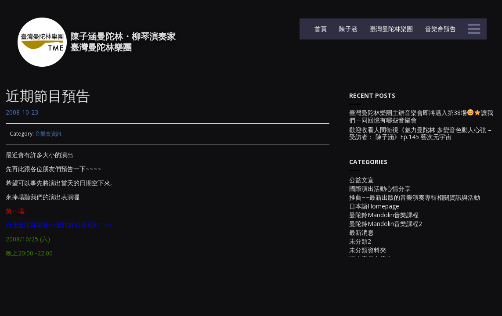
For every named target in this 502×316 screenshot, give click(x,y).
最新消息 (361, 232)
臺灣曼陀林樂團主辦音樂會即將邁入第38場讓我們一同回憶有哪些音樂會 (421, 116)
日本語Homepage (374, 206)
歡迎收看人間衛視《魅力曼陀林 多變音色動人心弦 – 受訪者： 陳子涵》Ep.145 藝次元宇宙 (420, 133)
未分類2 (360, 241)
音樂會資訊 (48, 133)
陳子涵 (347, 29)
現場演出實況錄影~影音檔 (385, 267)
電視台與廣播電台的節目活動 (389, 294)
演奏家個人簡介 (370, 259)
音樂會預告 (439, 29)
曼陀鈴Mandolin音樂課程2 (385, 223)
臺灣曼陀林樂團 (390, 29)
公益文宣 (361, 180)
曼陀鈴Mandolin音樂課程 (384, 215)
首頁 (320, 29)
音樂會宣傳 (364, 311)
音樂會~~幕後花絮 (374, 302)
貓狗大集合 (364, 285)
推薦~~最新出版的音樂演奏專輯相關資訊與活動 (414, 197)
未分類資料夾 (367, 250)
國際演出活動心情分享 (380, 188)
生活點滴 (361, 276)
